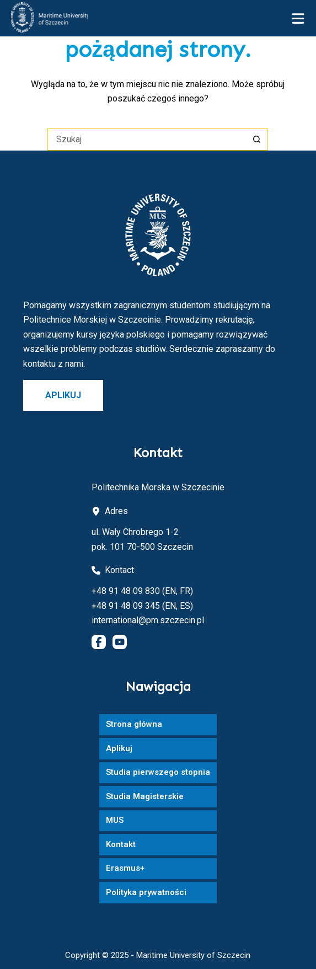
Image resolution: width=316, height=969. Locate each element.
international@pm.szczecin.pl (148, 620)
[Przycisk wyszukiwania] (257, 140)
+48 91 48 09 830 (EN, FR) (142, 591)
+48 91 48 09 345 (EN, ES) (142, 606)
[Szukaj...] (146, 140)
